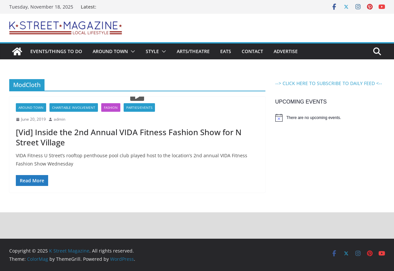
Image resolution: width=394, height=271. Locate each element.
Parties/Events (139, 107)
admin (59, 119)
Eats (225, 51)
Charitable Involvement (73, 107)
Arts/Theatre (193, 51)
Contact (252, 51)
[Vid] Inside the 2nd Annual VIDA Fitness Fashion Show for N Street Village (128, 137)
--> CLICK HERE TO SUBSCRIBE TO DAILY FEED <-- (328, 83)
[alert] (330, 118)
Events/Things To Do (56, 51)
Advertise (286, 51)
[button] (131, 51)
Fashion (111, 107)
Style (152, 51)
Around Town (110, 51)
